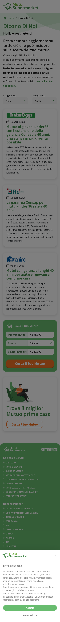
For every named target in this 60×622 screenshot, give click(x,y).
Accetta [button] (30, 608)
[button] (55, 555)
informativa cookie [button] (15, 584)
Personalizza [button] (30, 615)
